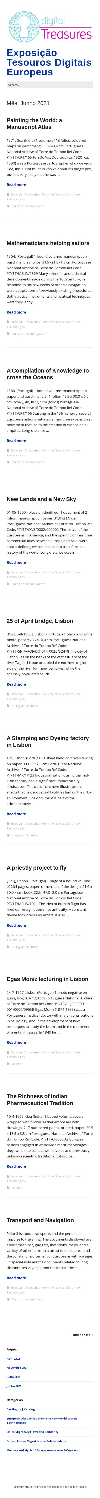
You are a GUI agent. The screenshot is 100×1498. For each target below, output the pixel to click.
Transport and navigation (28, 206)
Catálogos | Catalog (21, 1409)
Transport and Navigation (40, 1220)
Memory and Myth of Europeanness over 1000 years (42, 1450)
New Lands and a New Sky (41, 499)
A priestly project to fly (37, 868)
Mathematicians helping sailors (48, 243)
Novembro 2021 (17, 1367)
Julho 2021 (13, 1377)
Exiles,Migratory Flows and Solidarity (32, 1432)
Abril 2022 (13, 1358)
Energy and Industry (24, 706)
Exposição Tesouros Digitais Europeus (49, 62)
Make (28, 1487)
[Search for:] (50, 84)
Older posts (81, 1335)
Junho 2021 (14, 1386)
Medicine (17, 1064)
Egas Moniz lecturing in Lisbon (48, 979)
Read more (16, 184)
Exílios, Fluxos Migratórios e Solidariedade (36, 1441)
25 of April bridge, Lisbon (40, 621)
